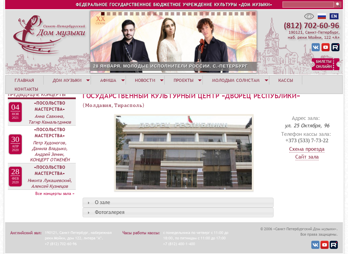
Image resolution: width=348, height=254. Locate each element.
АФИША (108, 80)
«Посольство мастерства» (49, 106)
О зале (102, 202)
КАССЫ (285, 80)
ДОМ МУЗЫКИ (67, 80)
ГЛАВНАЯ (24, 80)
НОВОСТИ (145, 80)
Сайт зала (307, 156)
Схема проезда (307, 148)
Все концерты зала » (54, 193)
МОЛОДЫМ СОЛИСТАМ (236, 80)
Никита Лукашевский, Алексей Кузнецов (50, 183)
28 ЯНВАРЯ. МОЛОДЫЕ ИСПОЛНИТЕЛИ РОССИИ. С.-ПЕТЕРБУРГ (170, 66)
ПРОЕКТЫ (183, 80)
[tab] (178, 202)
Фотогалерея (109, 212)
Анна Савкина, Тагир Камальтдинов (49, 119)
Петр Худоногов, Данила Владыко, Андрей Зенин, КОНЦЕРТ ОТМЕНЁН (49, 151)
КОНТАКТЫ (26, 89)
